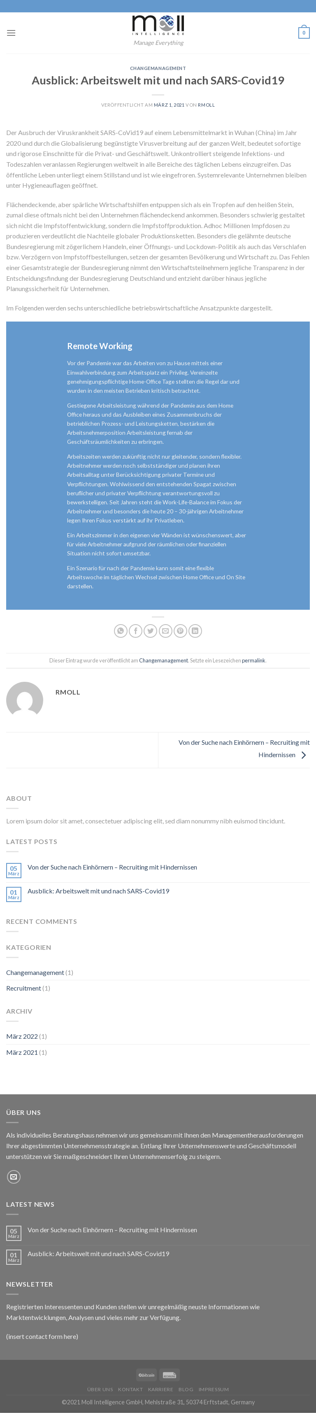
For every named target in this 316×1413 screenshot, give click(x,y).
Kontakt (130, 1389)
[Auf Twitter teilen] (150, 631)
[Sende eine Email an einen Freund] (165, 631)
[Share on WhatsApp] (121, 631)
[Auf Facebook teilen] (135, 631)
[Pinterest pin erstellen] (180, 631)
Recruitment (23, 988)
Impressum (214, 1389)
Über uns (100, 1389)
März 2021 (22, 1052)
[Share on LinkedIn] (195, 631)
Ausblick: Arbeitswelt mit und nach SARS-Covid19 (98, 891)
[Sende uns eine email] (14, 1177)
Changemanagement (158, 68)
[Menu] (11, 33)
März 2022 (22, 1036)
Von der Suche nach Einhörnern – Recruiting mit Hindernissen (112, 867)
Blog (186, 1389)
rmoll (206, 104)
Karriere (161, 1389)
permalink (253, 660)
